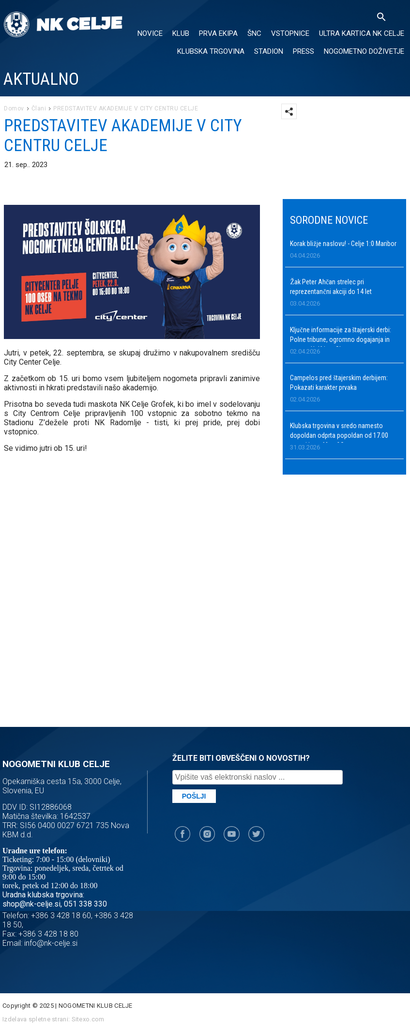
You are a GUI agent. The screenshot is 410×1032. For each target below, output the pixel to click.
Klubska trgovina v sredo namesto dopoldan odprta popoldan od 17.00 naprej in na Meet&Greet (339, 435)
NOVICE (150, 33)
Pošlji (194, 796)
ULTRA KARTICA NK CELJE (361, 33)
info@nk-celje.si (50, 943)
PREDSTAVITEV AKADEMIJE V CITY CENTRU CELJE (125, 108)
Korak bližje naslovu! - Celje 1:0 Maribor (343, 243)
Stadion (268, 51)
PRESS (303, 51)
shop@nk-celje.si (31, 904)
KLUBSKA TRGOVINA (210, 51)
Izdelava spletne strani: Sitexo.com (53, 1019)
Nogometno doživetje (364, 51)
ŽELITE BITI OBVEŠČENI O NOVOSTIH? (241, 758)
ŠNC (254, 33)
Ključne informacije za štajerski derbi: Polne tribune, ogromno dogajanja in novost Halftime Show (340, 339)
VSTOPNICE (290, 33)
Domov (14, 108)
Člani (38, 108)
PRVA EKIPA (218, 33)
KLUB (180, 33)
